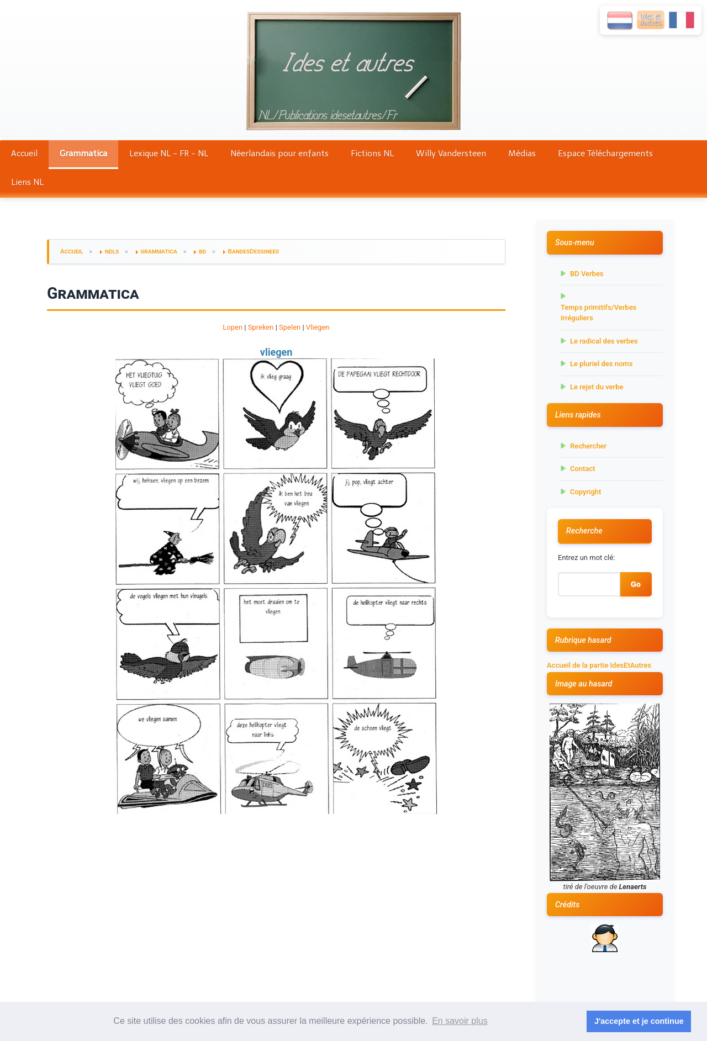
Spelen (289, 327)
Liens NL (27, 182)
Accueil (24, 153)
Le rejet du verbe (596, 387)
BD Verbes (587, 274)
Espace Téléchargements (605, 153)
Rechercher (588, 446)
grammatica (159, 251)
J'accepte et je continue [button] (639, 1021)
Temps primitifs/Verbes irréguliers (598, 313)
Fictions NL (372, 153)
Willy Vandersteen (451, 153)
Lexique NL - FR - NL (168, 153)
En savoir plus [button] (460, 1021)
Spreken (261, 327)
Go (636, 584)
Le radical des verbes (604, 341)
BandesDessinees (253, 251)
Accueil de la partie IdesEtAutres (599, 665)
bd (202, 251)
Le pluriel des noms (601, 364)
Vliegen (318, 327)
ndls (112, 251)
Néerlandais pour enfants (279, 153)
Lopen (232, 327)
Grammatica (83, 153)
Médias (522, 153)
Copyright (585, 492)
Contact (582, 468)
